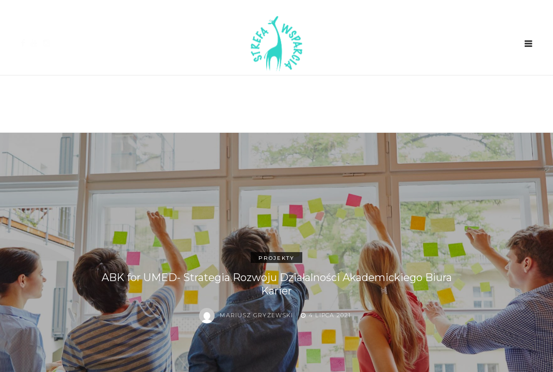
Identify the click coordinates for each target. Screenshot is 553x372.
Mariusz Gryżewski (256, 315)
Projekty (276, 258)
